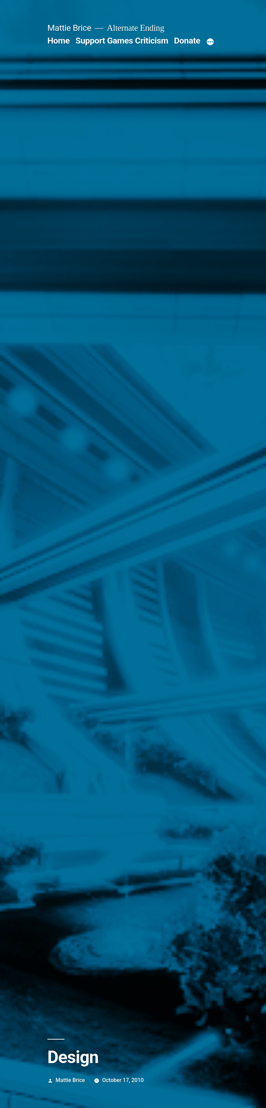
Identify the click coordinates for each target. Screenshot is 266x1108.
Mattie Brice (69, 28)
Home (58, 41)
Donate (187, 41)
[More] (210, 42)
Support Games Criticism (122, 41)
